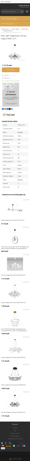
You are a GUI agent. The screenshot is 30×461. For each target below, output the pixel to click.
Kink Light (20, 132)
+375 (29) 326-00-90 (23, 5)
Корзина (15, 458)
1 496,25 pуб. (5, 333)
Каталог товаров (9, 18)
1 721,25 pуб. (5, 361)
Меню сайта (8, 24)
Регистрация (7, 1)
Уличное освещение (15, 436)
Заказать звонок (24, 7)
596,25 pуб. (4, 251)
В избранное (6, 78)
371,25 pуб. (4, 224)
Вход (2, 1)
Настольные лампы (15, 433)
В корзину (11, 69)
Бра (15, 430)
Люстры (15, 428)
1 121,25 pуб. (7, 65)
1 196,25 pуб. (5, 306)
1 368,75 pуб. (5, 388)
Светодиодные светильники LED (15, 438)
